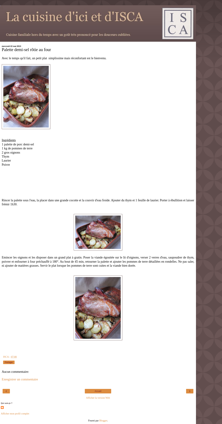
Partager (9, 362)
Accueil (98, 391)
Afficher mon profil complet (15, 413)
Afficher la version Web (98, 397)
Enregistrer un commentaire (20, 379)
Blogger (103, 420)
